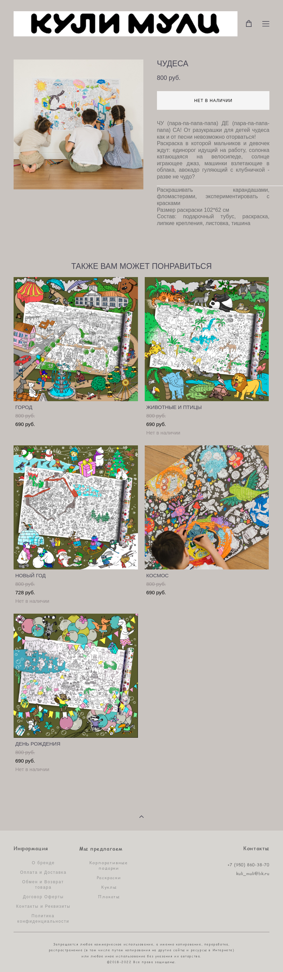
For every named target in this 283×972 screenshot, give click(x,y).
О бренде (43, 862)
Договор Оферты (43, 896)
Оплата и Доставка (43, 872)
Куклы (109, 887)
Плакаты (109, 896)
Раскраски (109, 877)
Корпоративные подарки (108, 865)
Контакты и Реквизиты (43, 906)
